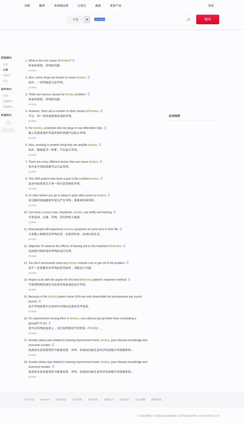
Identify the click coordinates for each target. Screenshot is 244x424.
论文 (5, 80)
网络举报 (156, 399)
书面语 (6, 75)
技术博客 (93, 399)
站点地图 (140, 399)
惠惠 (98, 5)
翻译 (42, 5)
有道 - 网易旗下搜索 (41, 19)
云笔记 (81, 5)
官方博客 (77, 399)
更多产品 (115, 5)
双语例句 (6, 57)
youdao (32, 70)
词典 (27, 5)
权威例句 (6, 114)
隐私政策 (161, 415)
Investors (45, 399)
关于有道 (29, 399)
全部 (5, 64)
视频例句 (8, 106)
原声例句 (6, 89)
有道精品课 (61, 5)
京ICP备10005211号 (208, 415)
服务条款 (171, 415)
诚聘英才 (109, 399)
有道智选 (61, 399)
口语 (5, 69)
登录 (211, 5)
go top (8, 122)
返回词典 (8, 130)
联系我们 (125, 399)
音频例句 (8, 101)
